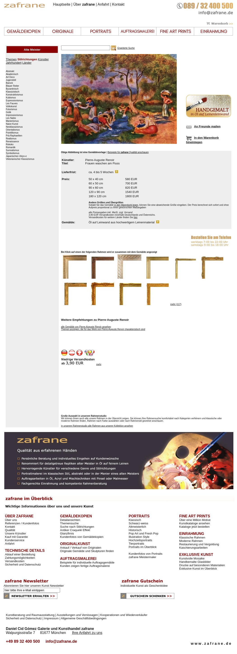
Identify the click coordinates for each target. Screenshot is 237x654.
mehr (98, 364)
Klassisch (135, 520)
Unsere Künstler (15, 533)
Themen (11, 59)
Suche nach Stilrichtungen (77, 526)
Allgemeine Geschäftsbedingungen (84, 618)
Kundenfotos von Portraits (146, 553)
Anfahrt (103, 4)
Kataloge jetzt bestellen (194, 526)
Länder (26, 62)
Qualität (10, 530)
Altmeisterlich (137, 526)
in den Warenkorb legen (126, 205)
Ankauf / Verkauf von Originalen (80, 547)
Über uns (11, 520)
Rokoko (10, 144)
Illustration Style (139, 537)
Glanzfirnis (67, 533)
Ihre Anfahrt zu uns (87, 633)
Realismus (11, 138)
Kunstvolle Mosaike (191, 558)
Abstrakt (10, 71)
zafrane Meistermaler (142, 557)
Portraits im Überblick (143, 547)
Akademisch (12, 74)
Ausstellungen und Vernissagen (77, 615)
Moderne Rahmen (191, 541)
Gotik (8, 112)
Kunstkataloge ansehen (194, 523)
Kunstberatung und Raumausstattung (30, 615)
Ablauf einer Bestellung (20, 554)
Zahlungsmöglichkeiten (20, 557)
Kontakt (118, 4)
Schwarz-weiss (138, 523)
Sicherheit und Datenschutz (23, 564)
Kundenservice (14, 540)
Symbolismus (12, 153)
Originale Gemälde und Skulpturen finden (87, 551)
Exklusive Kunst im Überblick (198, 568)
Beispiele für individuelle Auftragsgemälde (87, 562)
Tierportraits (136, 543)
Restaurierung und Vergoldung (199, 544)
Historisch (135, 530)
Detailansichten (70, 520)
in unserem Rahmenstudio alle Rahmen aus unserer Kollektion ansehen (97, 426)
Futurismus (11, 109)
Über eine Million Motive (195, 520)
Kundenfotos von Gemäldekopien (81, 537)
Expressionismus (14, 100)
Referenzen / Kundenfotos (22, 523)
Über (84, 4)
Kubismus (11, 97)
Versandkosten (14, 561)
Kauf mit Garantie (16, 537)
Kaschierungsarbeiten (193, 547)
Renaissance (12, 141)
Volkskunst (11, 106)
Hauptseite (61, 4)
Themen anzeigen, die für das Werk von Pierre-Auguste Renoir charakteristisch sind (103, 329)
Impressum (51, 618)
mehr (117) (175, 304)
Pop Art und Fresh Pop (143, 533)
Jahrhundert (13, 62)
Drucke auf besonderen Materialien (202, 565)
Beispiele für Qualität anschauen (128, 152)
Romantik (10, 147)
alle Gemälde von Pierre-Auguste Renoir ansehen (86, 327)
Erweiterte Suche (126, 48)
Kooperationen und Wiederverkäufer (123, 615)
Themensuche (69, 523)
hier (135, 217)
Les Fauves (12, 103)
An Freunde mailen (207, 126)
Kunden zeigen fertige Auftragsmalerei (85, 566)
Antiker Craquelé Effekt (75, 530)
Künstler (43, 59)
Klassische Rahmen (192, 537)
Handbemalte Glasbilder (195, 561)
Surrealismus (12, 150)
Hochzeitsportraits (140, 540)
